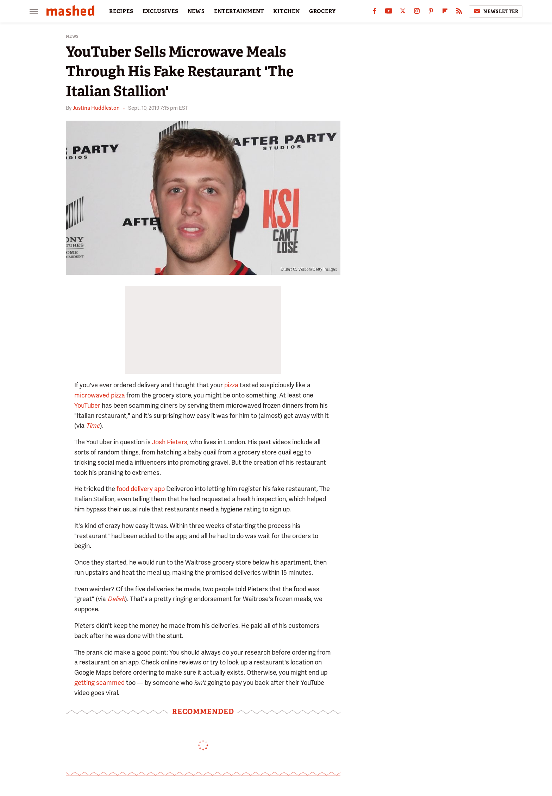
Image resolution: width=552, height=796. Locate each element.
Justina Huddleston (96, 108)
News (72, 36)
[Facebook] (374, 12)
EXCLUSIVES (160, 11)
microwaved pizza (99, 395)
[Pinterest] (431, 12)
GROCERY (322, 11)
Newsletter (496, 11)
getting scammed (99, 683)
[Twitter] (403, 12)
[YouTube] (388, 12)
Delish (116, 599)
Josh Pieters (169, 442)
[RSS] (459, 12)
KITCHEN (286, 11)
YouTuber (87, 405)
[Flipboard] (445, 12)
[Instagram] (417, 12)
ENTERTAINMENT (239, 11)
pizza (231, 385)
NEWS (196, 11)
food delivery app (141, 489)
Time (93, 425)
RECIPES (121, 11)
